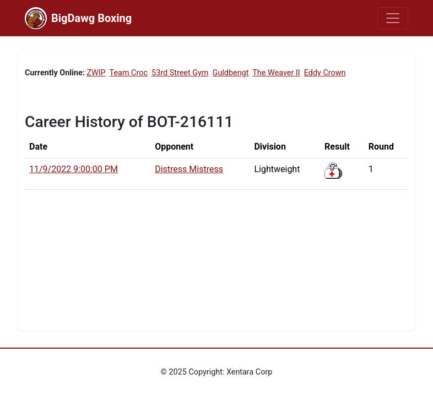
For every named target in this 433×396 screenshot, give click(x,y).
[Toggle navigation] (392, 18)
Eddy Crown (325, 73)
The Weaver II (276, 73)
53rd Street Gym (179, 73)
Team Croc (129, 73)
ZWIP (95, 73)
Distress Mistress (189, 169)
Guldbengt (231, 73)
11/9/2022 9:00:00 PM (73, 169)
